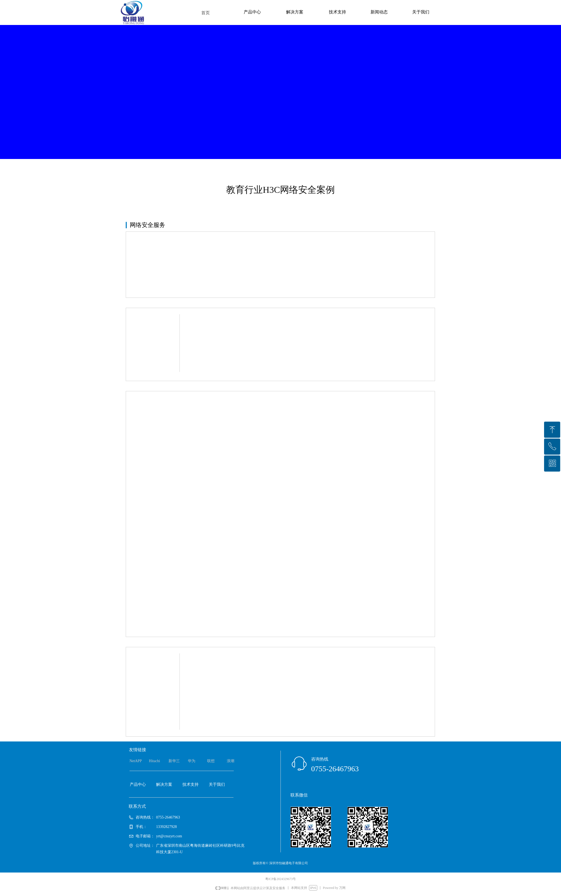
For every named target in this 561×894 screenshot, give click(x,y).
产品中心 (252, 12)
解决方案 (294, 12)
